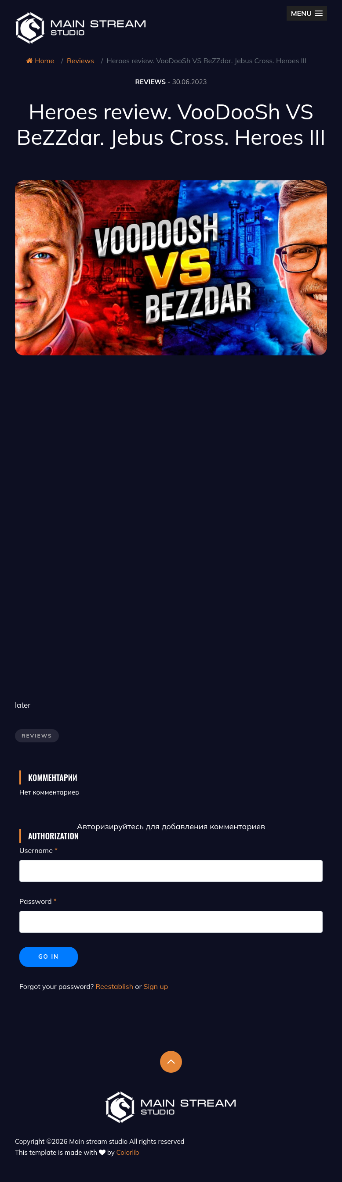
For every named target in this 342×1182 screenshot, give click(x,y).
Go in (48, 956)
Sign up (155, 986)
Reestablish (114, 986)
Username (36, 850)
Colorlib (127, 1152)
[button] (307, 13)
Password (35, 901)
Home (40, 60)
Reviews (80, 60)
